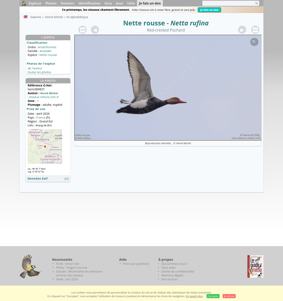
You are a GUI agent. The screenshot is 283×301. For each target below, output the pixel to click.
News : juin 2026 (67, 279)
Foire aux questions (136, 264)
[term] (225, 3)
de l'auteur (35, 68)
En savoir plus (194, 296)
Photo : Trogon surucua (71, 267)
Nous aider (168, 267)
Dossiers (67, 3)
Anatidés (45, 51)
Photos (51, 3)
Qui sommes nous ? (174, 264)
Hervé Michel (183, 143)
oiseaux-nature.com (44, 97)
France (40, 117)
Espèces (35, 3)
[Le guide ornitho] (255, 266)
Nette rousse (144, 23)
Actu (108, 3)
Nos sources (169, 279)
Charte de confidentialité (177, 271)
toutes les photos (39, 72)
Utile (131, 3)
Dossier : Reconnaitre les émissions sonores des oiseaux (79, 273)
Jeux (119, 3)
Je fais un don (209, 10)
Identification (89, 3)
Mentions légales (172, 275)
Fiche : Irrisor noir (67, 264)
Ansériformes (47, 47)
